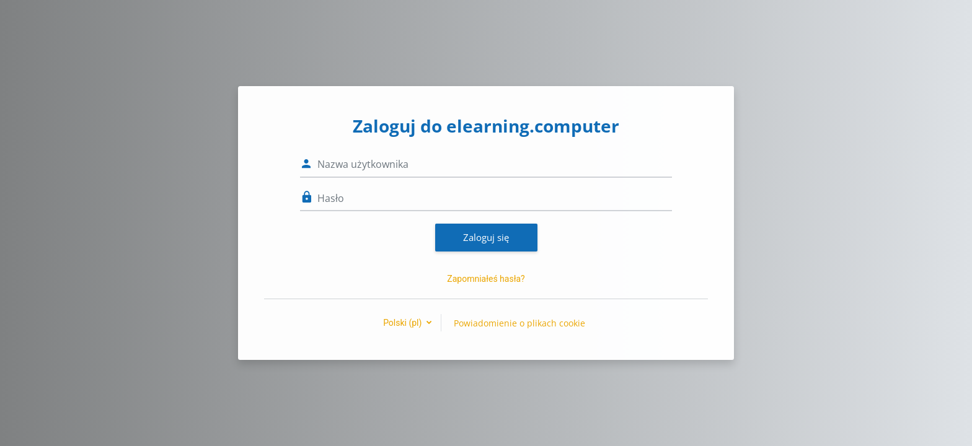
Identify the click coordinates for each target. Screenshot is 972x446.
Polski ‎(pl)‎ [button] (403, 323)
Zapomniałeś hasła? (485, 279)
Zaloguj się (486, 237)
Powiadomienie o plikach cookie (519, 323)
